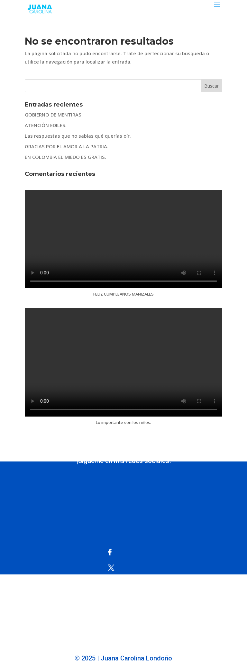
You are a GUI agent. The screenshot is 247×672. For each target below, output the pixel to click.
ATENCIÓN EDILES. (46, 125)
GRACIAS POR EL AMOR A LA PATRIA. (66, 146)
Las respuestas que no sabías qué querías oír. (78, 136)
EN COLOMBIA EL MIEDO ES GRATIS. (65, 157)
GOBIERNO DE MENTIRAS (53, 114)
